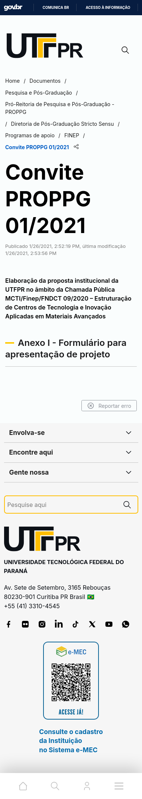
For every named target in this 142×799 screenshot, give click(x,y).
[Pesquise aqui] (62, 505)
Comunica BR (56, 8)
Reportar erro (109, 405)
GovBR (13, 7)
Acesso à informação (107, 8)
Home (12, 81)
